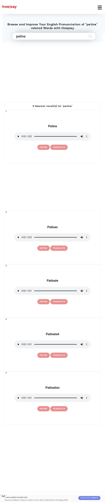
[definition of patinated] (43, 355)
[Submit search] (90, 36)
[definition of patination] (43, 408)
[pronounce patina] (52, 136)
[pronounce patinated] (52, 344)
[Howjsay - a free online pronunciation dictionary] (8, 7)
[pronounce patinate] (52, 291)
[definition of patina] (43, 147)
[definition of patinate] (43, 301)
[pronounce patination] (52, 398)
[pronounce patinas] (52, 237)
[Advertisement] (52, 75)
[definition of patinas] (43, 248)
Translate (59, 147)
